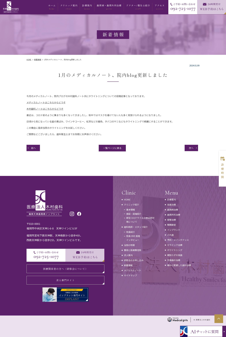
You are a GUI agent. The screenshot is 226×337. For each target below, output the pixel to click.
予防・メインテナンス (178, 239)
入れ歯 (170, 234)
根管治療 (171, 219)
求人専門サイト (65, 280)
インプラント (173, 229)
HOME (127, 199)
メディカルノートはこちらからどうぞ (46, 102)
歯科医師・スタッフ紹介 (136, 226)
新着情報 (128, 265)
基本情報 (130, 209)
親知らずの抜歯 (174, 255)
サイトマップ (130, 275)
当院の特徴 (129, 245)
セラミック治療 (174, 244)
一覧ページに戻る (112, 148)
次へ (191, 148)
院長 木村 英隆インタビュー (133, 237)
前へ (33, 148)
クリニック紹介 (131, 204)
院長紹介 (130, 231)
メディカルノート (132, 270)
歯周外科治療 (173, 214)
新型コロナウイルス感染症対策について (140, 219)
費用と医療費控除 (132, 250)
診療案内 (171, 199)
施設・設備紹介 (133, 213)
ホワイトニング (174, 249)
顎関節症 (171, 224)
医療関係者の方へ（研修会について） (65, 269)
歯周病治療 (172, 209)
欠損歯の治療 (173, 260)
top (218, 318)
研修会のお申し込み (133, 260)
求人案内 (128, 255)
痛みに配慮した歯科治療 (179, 265)
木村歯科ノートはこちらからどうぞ (45, 108)
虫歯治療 (171, 204)
